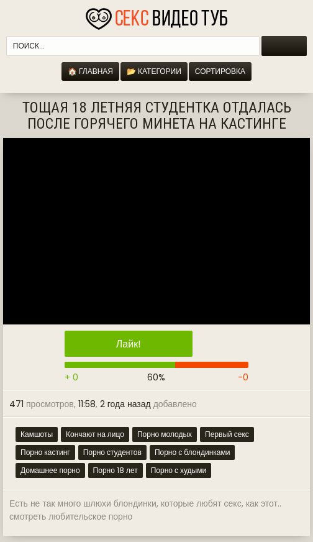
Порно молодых (164, 434)
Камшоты (36, 434)
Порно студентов (112, 452)
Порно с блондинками (192, 452)
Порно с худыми (178, 470)
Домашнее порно (50, 470)
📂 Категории (154, 71)
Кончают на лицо (95, 434)
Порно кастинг (45, 452)
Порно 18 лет (115, 470)
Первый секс (227, 434)
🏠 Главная (90, 71)
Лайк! (128, 344)
